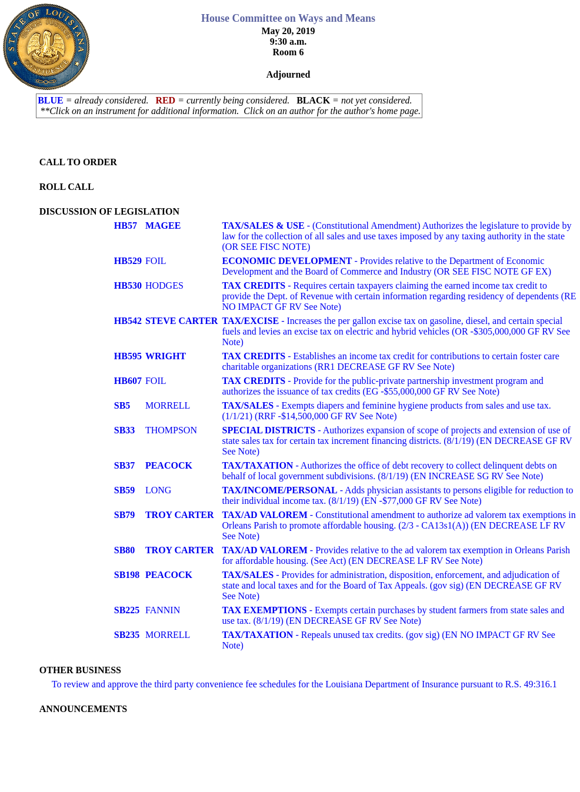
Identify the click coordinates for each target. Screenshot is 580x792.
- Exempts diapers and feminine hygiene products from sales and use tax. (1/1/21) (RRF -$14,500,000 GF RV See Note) (386, 410)
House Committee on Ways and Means (288, 18)
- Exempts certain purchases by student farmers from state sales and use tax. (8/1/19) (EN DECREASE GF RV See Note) (393, 615)
